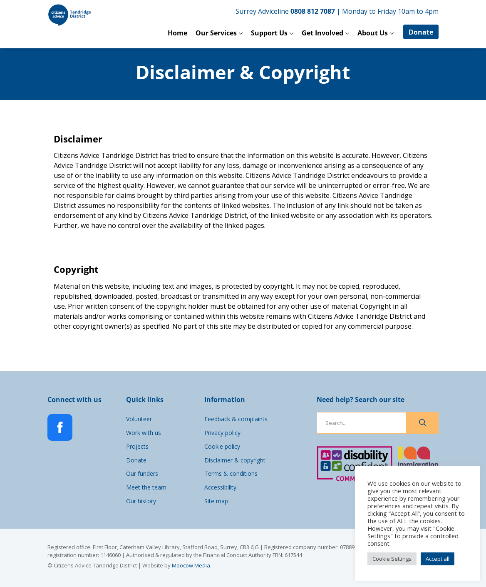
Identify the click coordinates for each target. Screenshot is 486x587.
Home (177, 32)
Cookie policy (222, 446)
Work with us (143, 433)
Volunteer (139, 419)
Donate (421, 32)
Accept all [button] (437, 558)
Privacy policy (222, 433)
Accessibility (220, 487)
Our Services (216, 32)
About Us (372, 32)
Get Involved (322, 32)
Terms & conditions (231, 473)
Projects (137, 446)
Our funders (142, 473)
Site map (216, 501)
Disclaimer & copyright (234, 460)
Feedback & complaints (236, 419)
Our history (141, 501)
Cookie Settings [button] (392, 558)
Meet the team (146, 487)
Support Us (269, 32)
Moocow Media (191, 565)
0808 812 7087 (312, 11)
